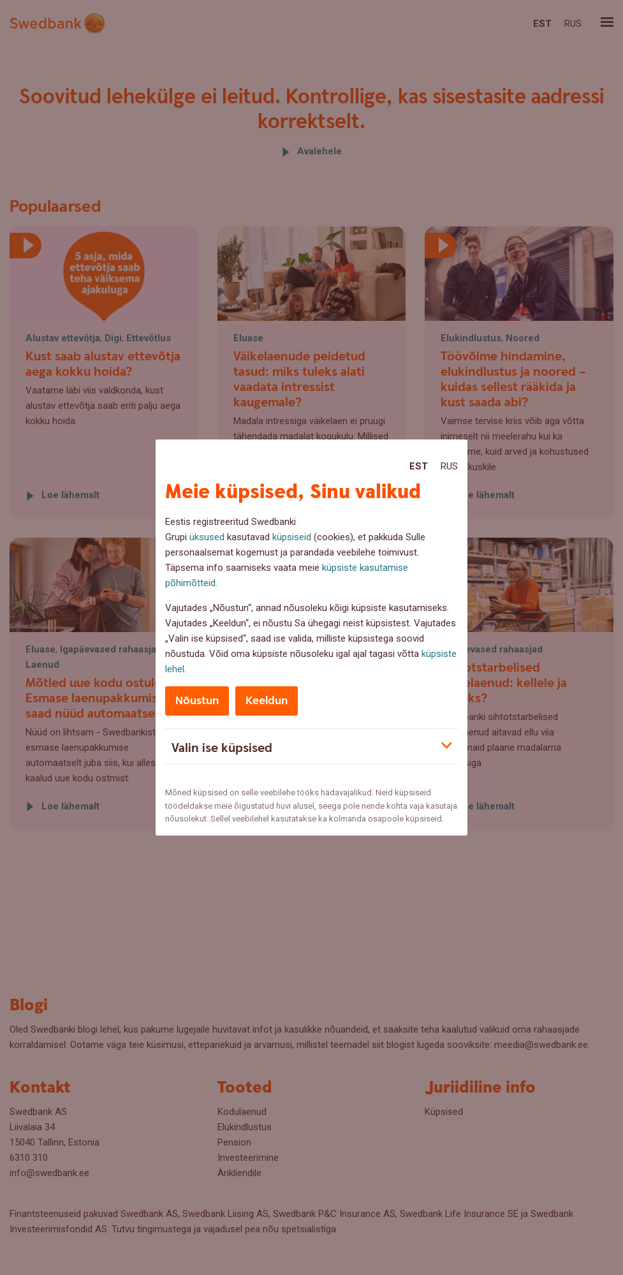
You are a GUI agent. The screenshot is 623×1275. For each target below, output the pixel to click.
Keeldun (267, 700)
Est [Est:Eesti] (418, 466)
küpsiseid (291, 537)
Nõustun (197, 700)
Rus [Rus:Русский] (449, 466)
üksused (206, 537)
